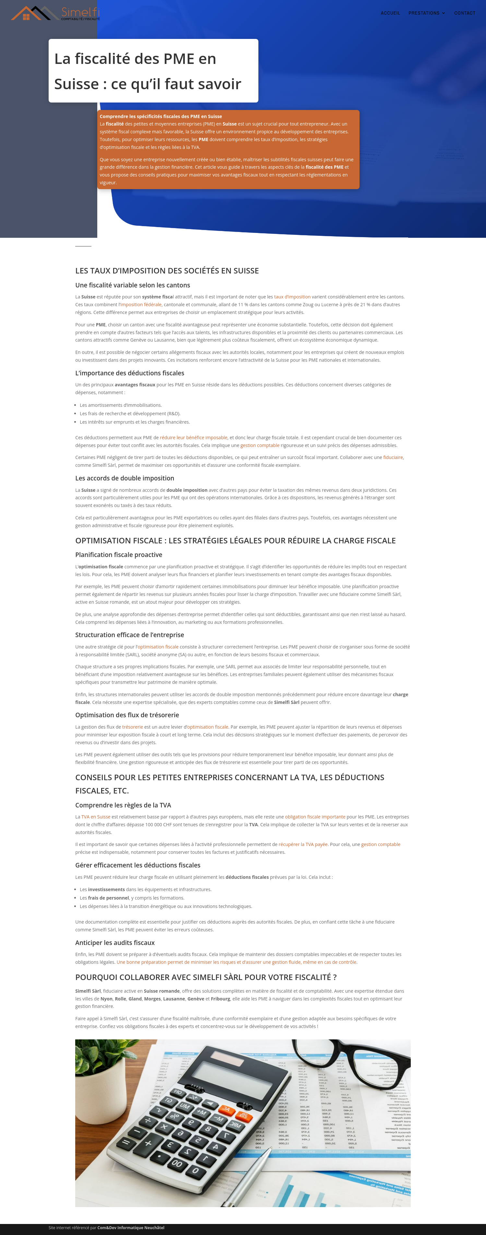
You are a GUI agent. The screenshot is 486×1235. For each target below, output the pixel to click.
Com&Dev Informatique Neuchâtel (131, 1227)
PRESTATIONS (424, 13)
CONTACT (465, 13)
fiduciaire (393, 457)
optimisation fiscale (157, 647)
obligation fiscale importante (315, 817)
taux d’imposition (292, 297)
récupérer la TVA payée (303, 844)
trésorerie (132, 727)
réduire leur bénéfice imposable (193, 437)
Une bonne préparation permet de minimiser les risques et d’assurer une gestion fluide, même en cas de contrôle (236, 962)
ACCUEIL (390, 13)
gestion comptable (260, 445)
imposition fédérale (140, 304)
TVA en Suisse (96, 817)
